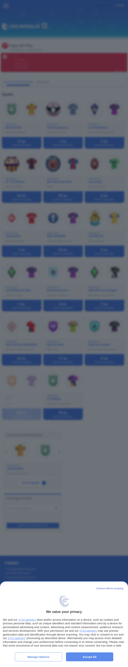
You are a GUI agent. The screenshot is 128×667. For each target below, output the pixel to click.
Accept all (89, 656)
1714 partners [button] (27, 619)
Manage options (38, 656)
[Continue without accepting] (109, 588)
